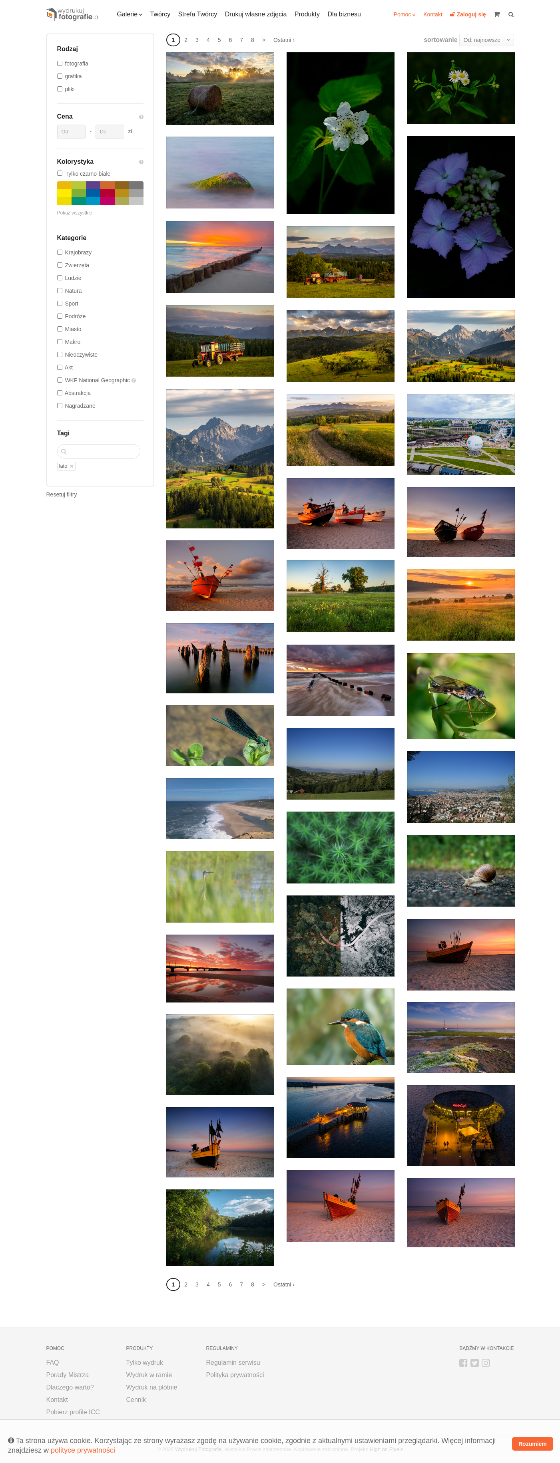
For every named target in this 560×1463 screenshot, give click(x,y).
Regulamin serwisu (233, 1362)
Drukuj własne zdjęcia (256, 14)
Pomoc (402, 14)
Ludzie (73, 278)
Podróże (75, 316)
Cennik (136, 1399)
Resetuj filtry (61, 494)
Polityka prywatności (235, 1375)
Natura (73, 291)
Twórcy (160, 14)
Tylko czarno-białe (84, 174)
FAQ (52, 1362)
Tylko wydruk (144, 1362)
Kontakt (432, 14)
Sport (71, 303)
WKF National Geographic (98, 380)
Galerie (127, 14)
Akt (69, 367)
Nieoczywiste (81, 354)
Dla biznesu (344, 14)
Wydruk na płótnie (151, 1387)
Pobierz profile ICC (73, 1412)
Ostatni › (284, 40)
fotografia (76, 63)
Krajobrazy (78, 252)
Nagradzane (80, 406)
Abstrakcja (78, 393)
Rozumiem (532, 1444)
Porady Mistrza (67, 1375)
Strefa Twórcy (197, 14)
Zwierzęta (77, 265)
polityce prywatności (83, 1450)
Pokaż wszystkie (74, 213)
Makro (72, 342)
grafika (73, 76)
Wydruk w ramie (149, 1375)
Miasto (73, 329)
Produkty (307, 14)
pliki (69, 89)
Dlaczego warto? (70, 1387)
